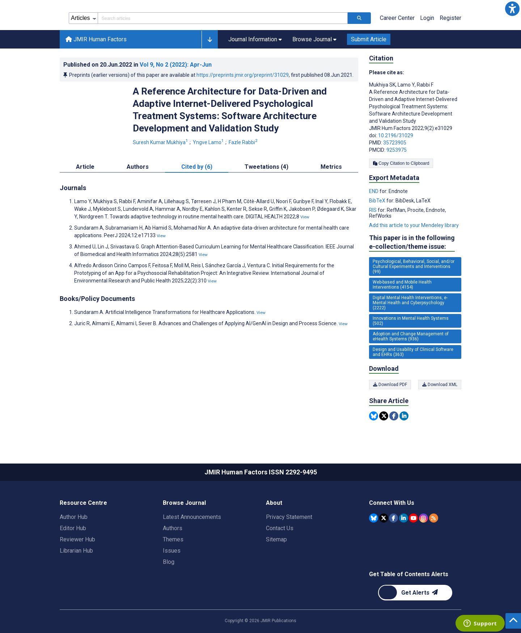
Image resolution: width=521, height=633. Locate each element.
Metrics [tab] (331, 166)
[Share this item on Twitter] (383, 415)
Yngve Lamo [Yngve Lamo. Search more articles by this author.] (209, 142)
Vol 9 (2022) (176, 64)
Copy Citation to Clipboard (401, 163)
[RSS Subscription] (433, 518)
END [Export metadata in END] (374, 191)
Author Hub (74, 516)
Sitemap (276, 539)
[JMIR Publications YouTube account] (413, 518)
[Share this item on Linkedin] (403, 415)
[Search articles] (359, 18)
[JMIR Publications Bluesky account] (373, 518)
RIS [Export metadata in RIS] (373, 210)
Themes (173, 539)
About (274, 502)
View (304, 216)
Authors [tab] (138, 166)
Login (427, 17)
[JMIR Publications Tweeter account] (383, 518)
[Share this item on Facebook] (393, 415)
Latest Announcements (192, 516)
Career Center (397, 17)
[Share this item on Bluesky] (373, 415)
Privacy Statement (289, 516)
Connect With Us (391, 502)
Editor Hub (73, 528)
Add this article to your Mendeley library (414, 225)
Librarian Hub (76, 550)
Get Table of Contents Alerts (408, 574)
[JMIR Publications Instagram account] (423, 518)
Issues (172, 550)
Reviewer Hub (77, 539)
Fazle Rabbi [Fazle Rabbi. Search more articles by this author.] (244, 142)
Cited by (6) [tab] (196, 166)
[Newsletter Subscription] (415, 592)
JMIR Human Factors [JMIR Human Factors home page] (96, 39)
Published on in (137, 64)
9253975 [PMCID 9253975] (396, 150)
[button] (512, 9)
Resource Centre (83, 502)
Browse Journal (184, 502)
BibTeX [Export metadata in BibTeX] (377, 201)
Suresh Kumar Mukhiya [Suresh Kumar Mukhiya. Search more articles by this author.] (161, 142)
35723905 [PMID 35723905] (394, 143)
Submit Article (368, 39)
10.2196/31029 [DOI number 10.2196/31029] (395, 135)
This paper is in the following (412, 242)
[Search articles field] (223, 18)
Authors (172, 528)
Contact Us (279, 528)
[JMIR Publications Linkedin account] (403, 518)
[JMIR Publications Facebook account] (393, 518)
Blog (168, 561)
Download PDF (390, 384)
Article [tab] (85, 166)
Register (450, 17)
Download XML (439, 384)
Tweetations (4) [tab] (266, 166)
